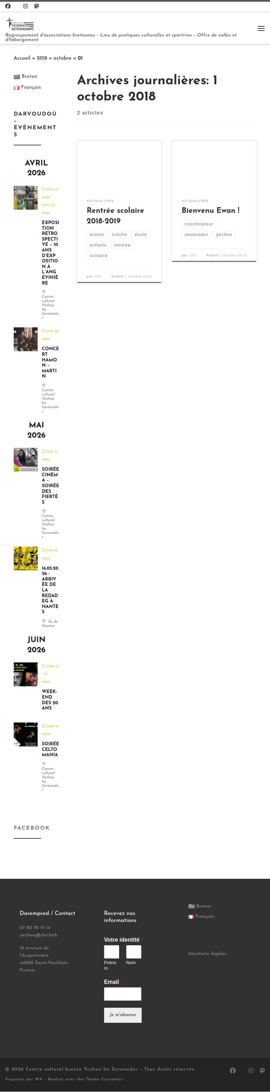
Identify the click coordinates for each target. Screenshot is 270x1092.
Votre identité (123, 940)
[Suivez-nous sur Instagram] (25, 7)
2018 (42, 58)
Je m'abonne (123, 1015)
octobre (62, 58)
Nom (131, 963)
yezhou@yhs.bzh (38, 935)
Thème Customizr (104, 1080)
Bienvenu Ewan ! (210, 211)
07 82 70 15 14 (35, 928)
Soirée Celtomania (50, 750)
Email (113, 982)
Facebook (32, 828)
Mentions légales (207, 954)
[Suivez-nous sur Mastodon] (36, 7)
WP (38, 1080)
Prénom (110, 966)
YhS (98, 277)
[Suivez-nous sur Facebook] (8, 7)
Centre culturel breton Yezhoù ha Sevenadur (82, 1069)
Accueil (22, 58)
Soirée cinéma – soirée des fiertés (50, 486)
